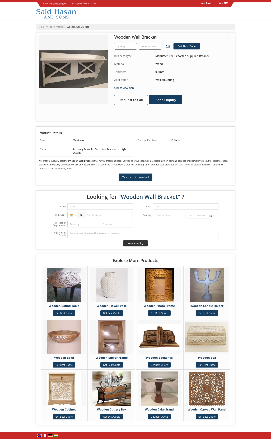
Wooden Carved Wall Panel (207, 409)
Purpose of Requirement (59, 224)
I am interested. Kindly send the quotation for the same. (142, 234)
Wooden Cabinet (64, 409)
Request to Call (131, 100)
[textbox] (150, 46)
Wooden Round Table (64, 306)
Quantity (147, 215)
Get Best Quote (64, 313)
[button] (55, 3)
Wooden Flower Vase (112, 306)
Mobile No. (60, 215)
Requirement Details (59, 234)
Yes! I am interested (135, 177)
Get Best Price (187, 46)
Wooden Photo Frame (159, 306)
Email (148, 206)
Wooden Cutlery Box (111, 409)
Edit (168, 46)
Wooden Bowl (64, 358)
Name (63, 206)
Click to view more (124, 87)
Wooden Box (207, 358)
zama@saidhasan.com (83, 3)
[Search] (233, 14)
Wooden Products (55, 26)
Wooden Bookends (159, 358)
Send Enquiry (166, 100)
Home (41, 26)
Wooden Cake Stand (159, 409)
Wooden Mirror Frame (112, 358)
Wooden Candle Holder (206, 306)
